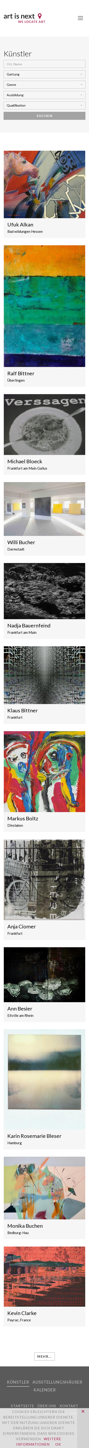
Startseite (22, 1406)
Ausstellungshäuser (57, 1382)
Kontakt (69, 1406)
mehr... (44, 1356)
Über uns (46, 1406)
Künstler (18, 1382)
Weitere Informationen (38, 1441)
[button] (44, 74)
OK (58, 1444)
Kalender (44, 1389)
